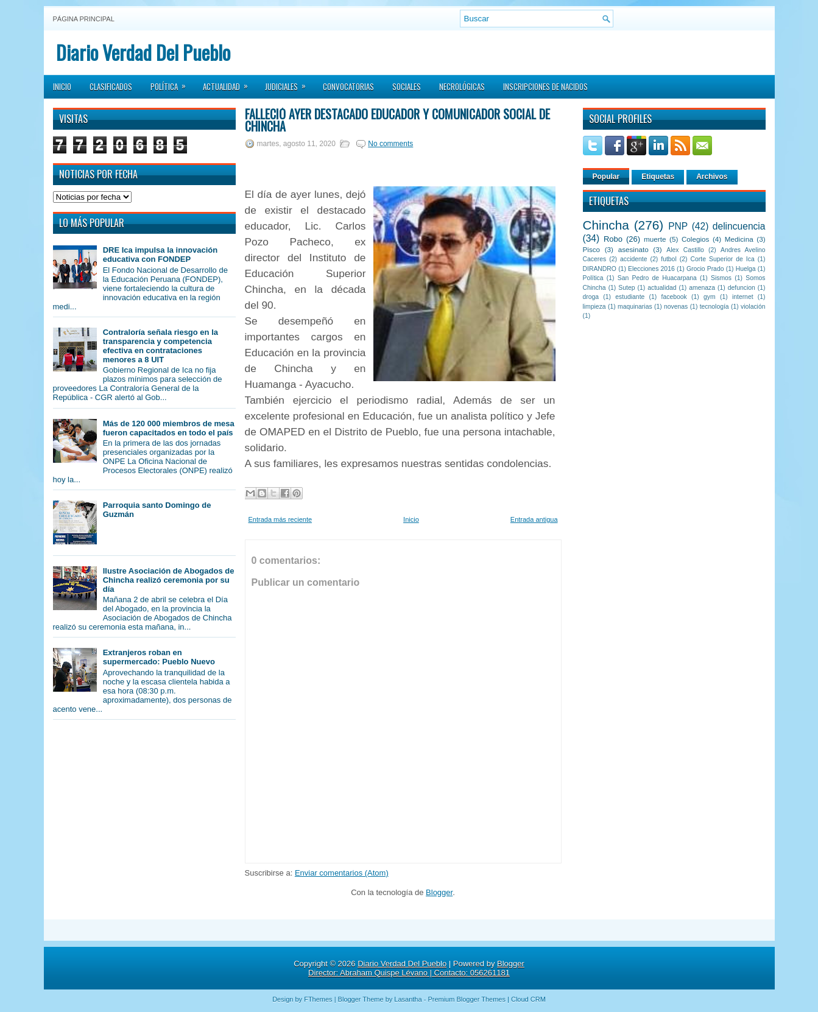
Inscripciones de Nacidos (545, 86)
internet (742, 296)
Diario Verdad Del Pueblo (143, 52)
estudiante (629, 296)
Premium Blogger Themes (467, 999)
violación (753, 306)
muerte (655, 239)
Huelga (746, 268)
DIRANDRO (599, 268)
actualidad (661, 287)
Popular (606, 176)
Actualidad (229, 83)
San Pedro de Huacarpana (657, 278)
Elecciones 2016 (651, 268)
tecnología (714, 306)
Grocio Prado (705, 268)
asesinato (633, 249)
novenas (676, 306)
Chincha (606, 225)
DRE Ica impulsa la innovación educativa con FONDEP (160, 254)
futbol (668, 259)
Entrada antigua (534, 519)
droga (591, 296)
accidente (633, 259)
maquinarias (635, 306)
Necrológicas (462, 86)
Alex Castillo (685, 250)
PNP (678, 226)
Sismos (721, 278)
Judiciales (289, 83)
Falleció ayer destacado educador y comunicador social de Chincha (397, 120)
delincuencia (739, 226)
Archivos (711, 176)
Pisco (592, 249)
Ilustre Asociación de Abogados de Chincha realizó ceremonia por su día (168, 580)
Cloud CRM (528, 999)
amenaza (702, 287)
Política (172, 83)
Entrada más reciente (280, 519)
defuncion (741, 287)
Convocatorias (348, 86)
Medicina (739, 239)
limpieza (594, 306)
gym (709, 296)
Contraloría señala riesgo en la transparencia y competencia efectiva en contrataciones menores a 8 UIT (160, 346)
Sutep (626, 287)
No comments (390, 143)
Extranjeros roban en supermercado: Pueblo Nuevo (159, 657)
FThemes (318, 999)
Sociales (406, 86)
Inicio (62, 86)
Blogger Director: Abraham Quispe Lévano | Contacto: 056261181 (416, 968)
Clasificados (111, 86)
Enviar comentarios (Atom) (342, 872)
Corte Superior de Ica (723, 259)
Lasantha (407, 999)
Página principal (84, 19)
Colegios (695, 239)
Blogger (439, 892)
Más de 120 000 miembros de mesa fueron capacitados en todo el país (168, 428)
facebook (674, 296)
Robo (613, 239)
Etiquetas (657, 176)
